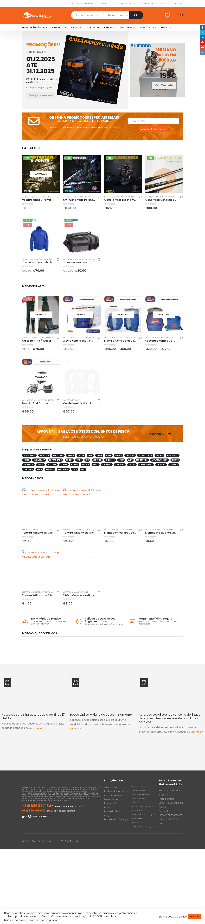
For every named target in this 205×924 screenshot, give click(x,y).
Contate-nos (139, 780)
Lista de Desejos (113, 785)
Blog (106, 805)
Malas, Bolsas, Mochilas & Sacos (90, 259)
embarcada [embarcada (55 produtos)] (39, 460)
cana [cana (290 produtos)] (108, 455)
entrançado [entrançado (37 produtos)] (55, 460)
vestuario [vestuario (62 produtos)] (63, 469)
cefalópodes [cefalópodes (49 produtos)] (145, 455)
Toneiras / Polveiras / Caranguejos (50, 529)
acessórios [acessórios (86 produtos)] (29, 455)
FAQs (107, 797)
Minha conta (108, 3)
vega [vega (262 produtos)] (39, 469)
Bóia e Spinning (127, 197)
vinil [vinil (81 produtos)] (74, 469)
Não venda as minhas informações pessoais (32, 920)
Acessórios (147, 27)
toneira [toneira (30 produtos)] (174, 464)
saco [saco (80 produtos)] (95, 464)
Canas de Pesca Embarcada (165, 197)
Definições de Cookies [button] (173, 916)
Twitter (202, 32)
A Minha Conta (112, 777)
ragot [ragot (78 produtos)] (74, 464)
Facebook (202, 27)
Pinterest (202, 42)
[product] (41, 174)
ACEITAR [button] (194, 916)
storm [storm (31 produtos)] (132, 464)
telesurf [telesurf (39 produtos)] (161, 464)
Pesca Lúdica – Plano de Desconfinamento (101, 736)
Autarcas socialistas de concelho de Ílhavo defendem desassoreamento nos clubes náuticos (169, 740)
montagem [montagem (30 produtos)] (142, 460)
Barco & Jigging (112, 197)
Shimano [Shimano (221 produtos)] (106, 464)
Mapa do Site (128, 3)
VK (202, 52)
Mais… (165, 27)
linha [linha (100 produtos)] (121, 460)
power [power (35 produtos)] (63, 464)
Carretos (58, 27)
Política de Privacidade (109, 127)
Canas (75, 27)
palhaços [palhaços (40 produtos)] (28, 464)
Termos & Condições (88, 127)
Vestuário (48, 259)
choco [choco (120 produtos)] (159, 455)
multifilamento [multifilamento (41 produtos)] (160, 460)
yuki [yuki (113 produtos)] (83, 469)
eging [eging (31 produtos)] (26, 460)
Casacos (26, 259)
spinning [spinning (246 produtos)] (119, 464)
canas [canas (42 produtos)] (118, 455)
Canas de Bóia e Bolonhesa (82, 197)
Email (202, 47)
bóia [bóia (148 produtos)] (90, 455)
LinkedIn (202, 37)
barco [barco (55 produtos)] (70, 455)
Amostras (126, 27)
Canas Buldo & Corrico (40, 197)
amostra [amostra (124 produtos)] (44, 455)
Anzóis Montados (124, 529)
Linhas (108, 27)
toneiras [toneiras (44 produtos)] (28, 469)
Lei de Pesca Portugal (116, 809)
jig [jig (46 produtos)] (87, 460)
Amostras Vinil (81, 592)
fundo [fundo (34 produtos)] (69, 460)
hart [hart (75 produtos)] (79, 460)
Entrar (163, 3)
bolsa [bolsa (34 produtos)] (81, 455)
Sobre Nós (137, 777)
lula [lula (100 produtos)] (130, 460)
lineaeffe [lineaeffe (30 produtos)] (109, 460)
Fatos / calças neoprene (33, 337)
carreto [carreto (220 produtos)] (130, 455)
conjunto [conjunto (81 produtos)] (172, 455)
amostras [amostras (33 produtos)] (58, 455)
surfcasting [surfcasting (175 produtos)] (145, 464)
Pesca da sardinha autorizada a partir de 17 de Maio (33, 738)
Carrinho (147, 3)
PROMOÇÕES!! (37, 259)
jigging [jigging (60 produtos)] (97, 460)
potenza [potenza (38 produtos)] (52, 464)
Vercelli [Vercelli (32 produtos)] (50, 469)
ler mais (38, 749)
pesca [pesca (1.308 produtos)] (40, 464)
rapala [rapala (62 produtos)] (85, 464)
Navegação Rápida (33, 27)
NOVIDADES (92, 27)
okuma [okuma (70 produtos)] (175, 460)
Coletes (66, 400)
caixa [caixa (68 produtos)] (99, 455)
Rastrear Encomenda (116, 781)
